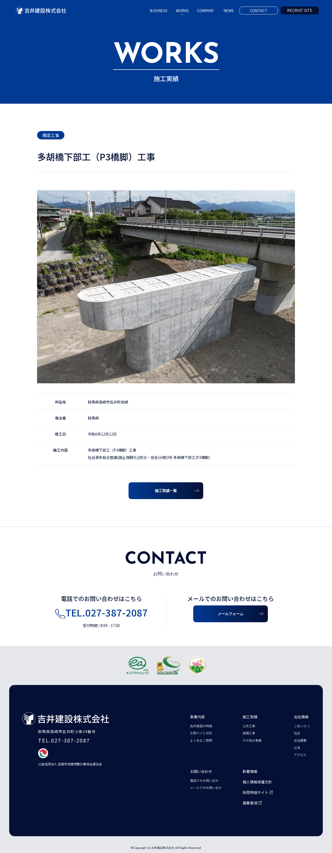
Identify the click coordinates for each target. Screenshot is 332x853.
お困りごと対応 (201, 733)
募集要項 (250, 802)
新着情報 (250, 771)
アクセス (300, 754)
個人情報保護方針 (257, 781)
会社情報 (301, 716)
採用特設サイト (255, 792)
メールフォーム (230, 614)
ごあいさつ (302, 726)
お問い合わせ (201, 771)
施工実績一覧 (166, 491)
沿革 (297, 747)
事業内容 (197, 716)
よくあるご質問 (201, 740)
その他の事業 (252, 740)
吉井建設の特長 (201, 726)
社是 (297, 733)
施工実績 (250, 716)
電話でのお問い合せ (204, 780)
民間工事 (249, 733)
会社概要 (300, 740)
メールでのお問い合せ (206, 787)
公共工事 (249, 726)
